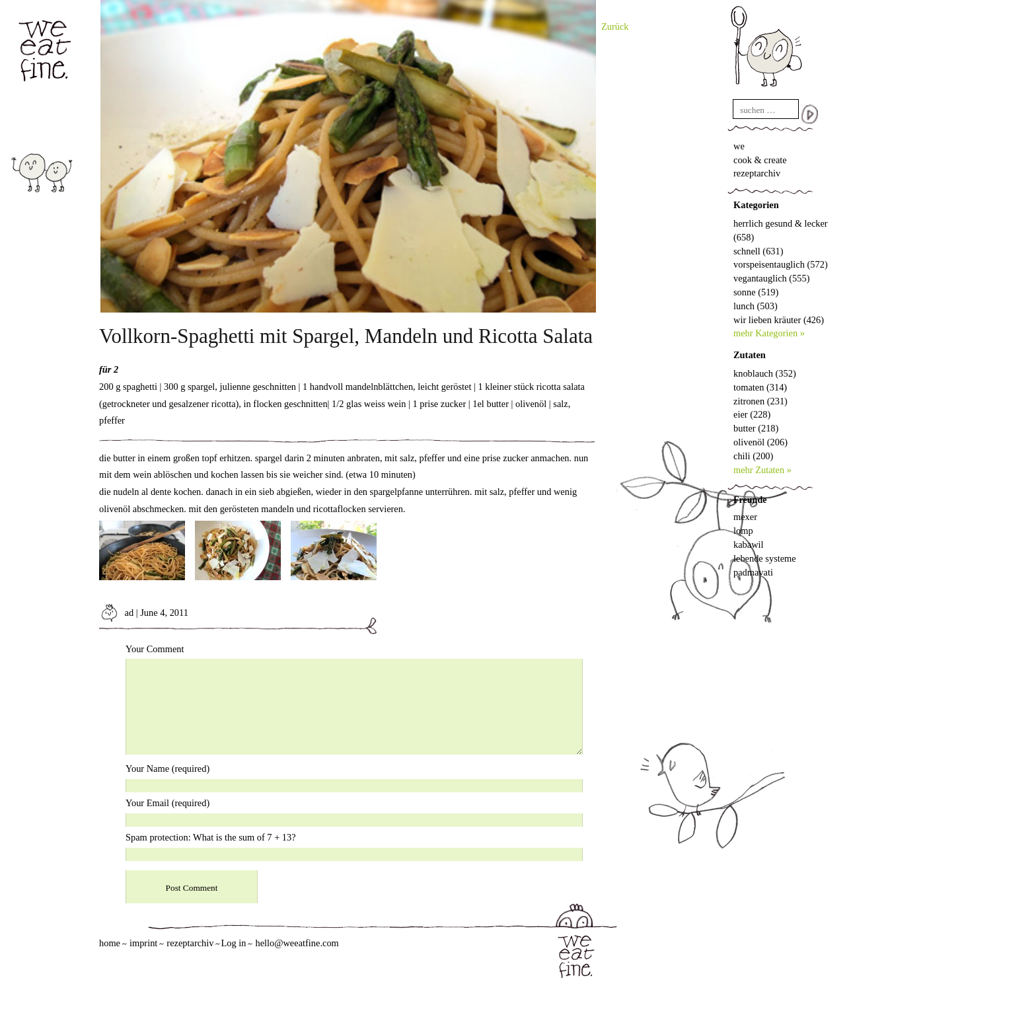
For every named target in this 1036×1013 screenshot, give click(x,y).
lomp (743, 530)
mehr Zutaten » (762, 470)
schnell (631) (758, 251)
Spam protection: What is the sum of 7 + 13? (211, 837)
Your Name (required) (167, 768)
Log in (233, 943)
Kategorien (756, 205)
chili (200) (753, 456)
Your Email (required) (167, 803)
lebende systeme (764, 558)
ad (116, 612)
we (739, 146)
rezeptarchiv (756, 173)
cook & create (760, 160)
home (109, 943)
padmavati (753, 572)
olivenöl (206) (760, 442)
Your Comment (155, 649)
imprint (143, 943)
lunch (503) (755, 306)
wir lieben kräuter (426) (778, 320)
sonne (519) (755, 292)
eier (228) (751, 414)
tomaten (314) (760, 387)
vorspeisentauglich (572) (780, 264)
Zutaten (749, 355)
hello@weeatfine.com (296, 943)
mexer (745, 516)
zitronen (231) (760, 401)
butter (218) (755, 428)
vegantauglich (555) (771, 278)
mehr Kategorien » (769, 333)
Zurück (615, 26)
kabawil (748, 544)
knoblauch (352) (764, 373)
